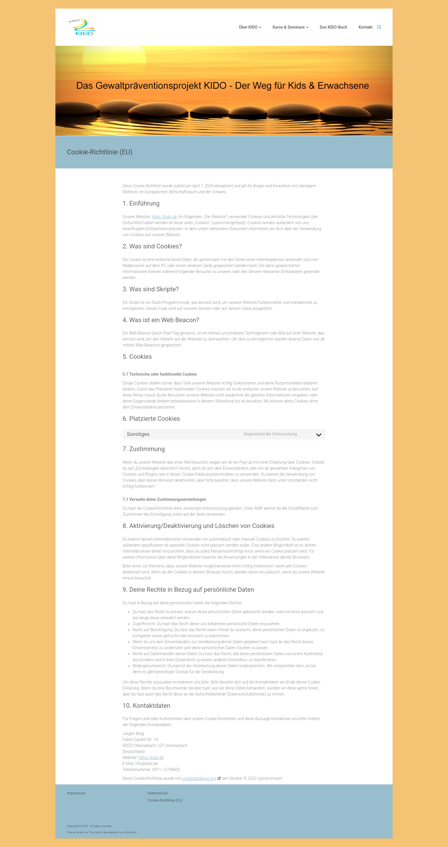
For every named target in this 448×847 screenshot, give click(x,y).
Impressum (76, 793)
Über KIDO (248, 27)
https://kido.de (164, 216)
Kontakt (366, 27)
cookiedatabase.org (199, 778)
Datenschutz (158, 793)
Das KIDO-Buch (333, 27)
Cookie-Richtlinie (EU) (165, 800)
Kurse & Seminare (289, 27)
